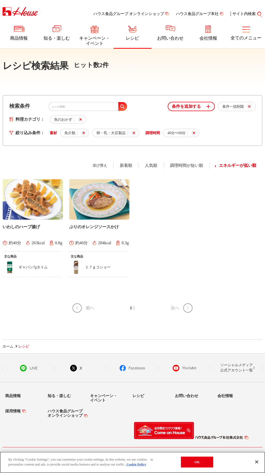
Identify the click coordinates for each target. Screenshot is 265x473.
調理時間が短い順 (186, 165)
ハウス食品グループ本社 (197, 14)
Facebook (132, 368)
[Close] (256, 462)
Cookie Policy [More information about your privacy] (136, 465)
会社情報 (208, 38)
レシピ (132, 38)
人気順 (151, 165)
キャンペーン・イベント (94, 41)
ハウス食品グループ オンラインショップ (128, 14)
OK (197, 462)
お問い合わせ (170, 38)
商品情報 (19, 38)
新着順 (126, 165)
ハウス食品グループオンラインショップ (65, 413)
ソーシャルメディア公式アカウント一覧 (236, 367)
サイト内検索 (247, 14)
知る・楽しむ (56, 38)
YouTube (184, 368)
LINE (29, 368)
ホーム (8, 346)
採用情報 (13, 411)
